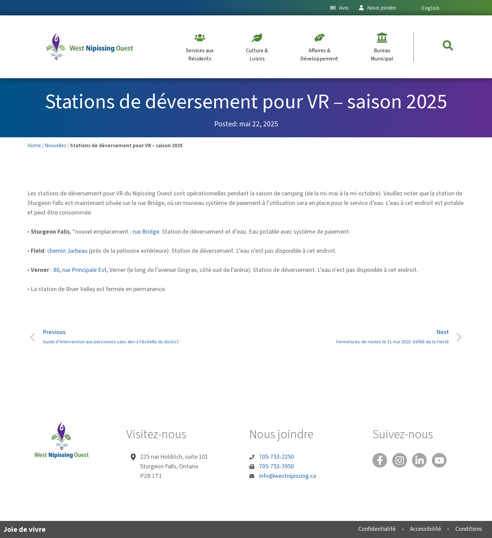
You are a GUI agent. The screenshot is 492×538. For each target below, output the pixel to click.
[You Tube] (443, 461)
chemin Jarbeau (67, 251)
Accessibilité (421, 529)
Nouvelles (55, 145)
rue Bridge (146, 231)
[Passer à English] (429, 7)
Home (34, 145)
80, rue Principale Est (80, 270)
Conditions (467, 529)
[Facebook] (380, 461)
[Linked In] (422, 461)
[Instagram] (401, 461)
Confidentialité (371, 529)
